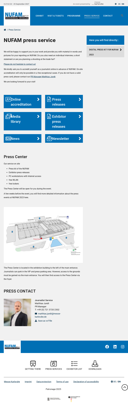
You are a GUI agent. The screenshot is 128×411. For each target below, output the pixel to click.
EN (123, 4)
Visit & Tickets (56, 16)
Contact (108, 16)
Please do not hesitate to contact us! (20, 64)
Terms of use (62, 381)
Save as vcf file (43, 321)
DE (119, 4)
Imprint (28, 381)
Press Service (92, 16)
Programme (73, 16)
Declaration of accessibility (86, 381)
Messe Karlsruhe (12, 381)
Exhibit (40, 16)
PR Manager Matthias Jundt (42, 77)
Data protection (43, 381)
